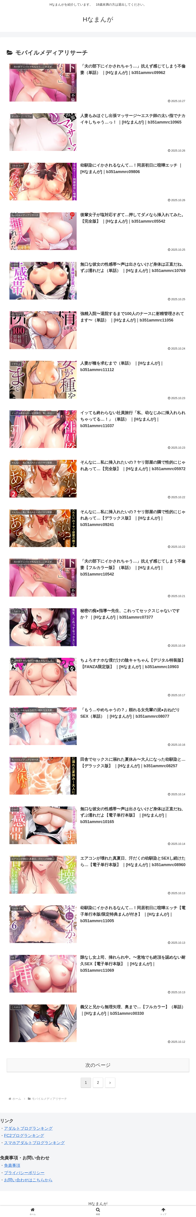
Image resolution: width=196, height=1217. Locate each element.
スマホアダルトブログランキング (34, 1143)
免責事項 (12, 1165)
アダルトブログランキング (28, 1128)
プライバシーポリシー (24, 1173)
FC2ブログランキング (24, 1136)
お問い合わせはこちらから (28, 1180)
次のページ (98, 1065)
